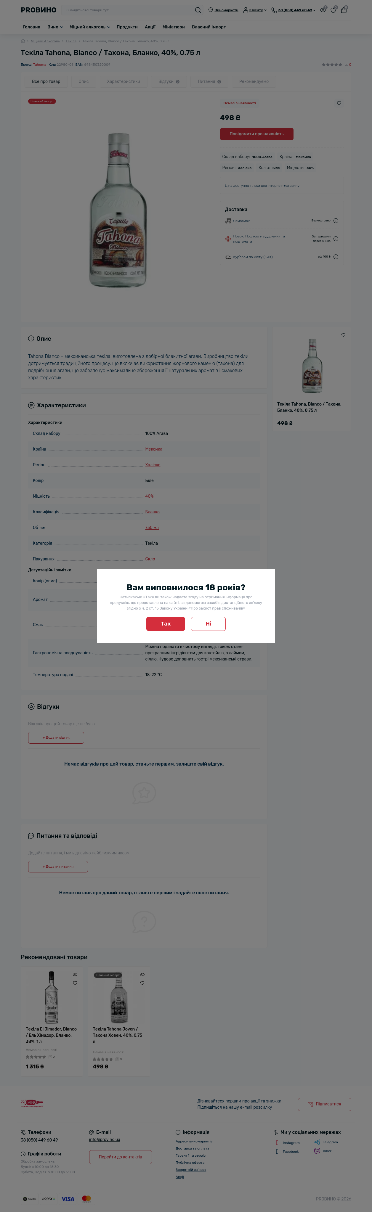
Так (166, 623)
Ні (208, 623)
